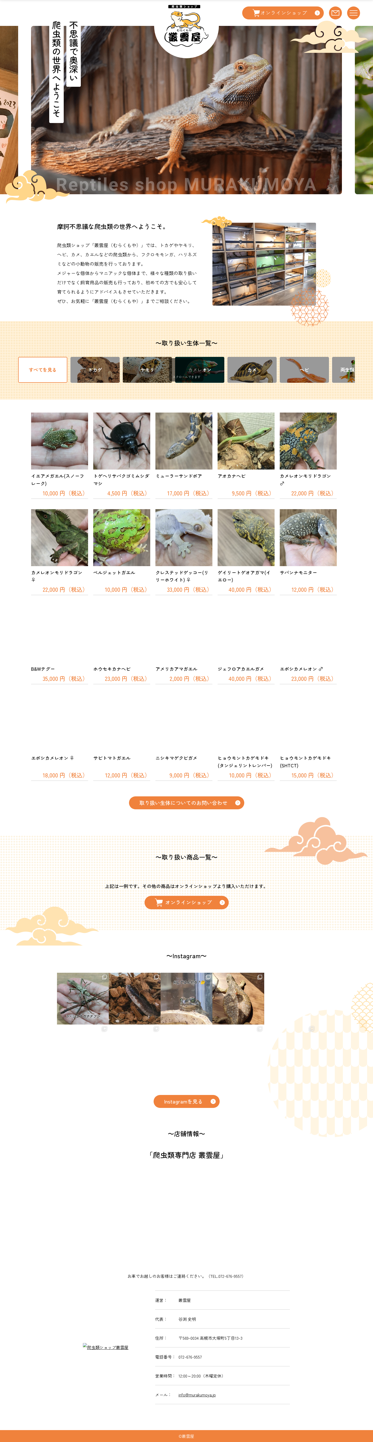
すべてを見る (43, 369)
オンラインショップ (183, 902)
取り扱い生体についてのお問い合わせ (183, 802)
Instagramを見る (183, 1101)
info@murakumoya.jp (197, 1394)
